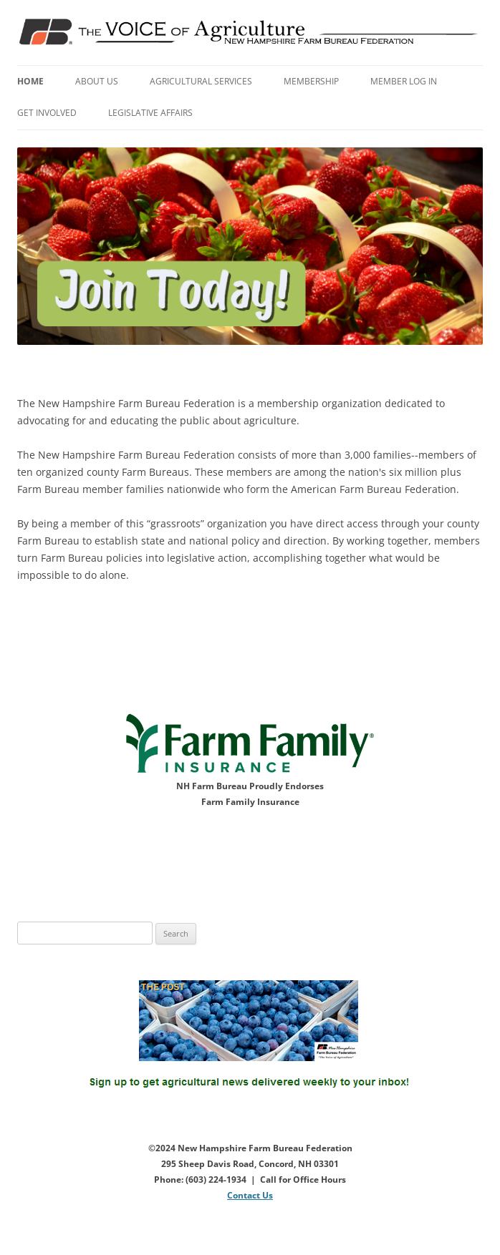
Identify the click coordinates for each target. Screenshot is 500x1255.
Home (30, 81)
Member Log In (403, 81)
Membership (311, 81)
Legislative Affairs (150, 113)
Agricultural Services (201, 81)
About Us (96, 81)
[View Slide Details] (250, 246)
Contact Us (250, 1195)
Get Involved (47, 113)
